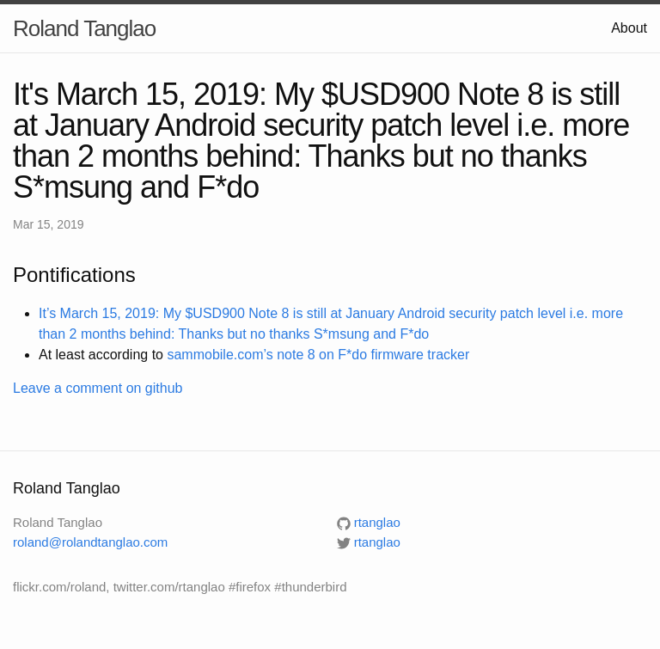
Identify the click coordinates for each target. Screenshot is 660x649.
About (629, 28)
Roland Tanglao (84, 28)
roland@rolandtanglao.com (90, 542)
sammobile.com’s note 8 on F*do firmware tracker (318, 354)
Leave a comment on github (97, 388)
